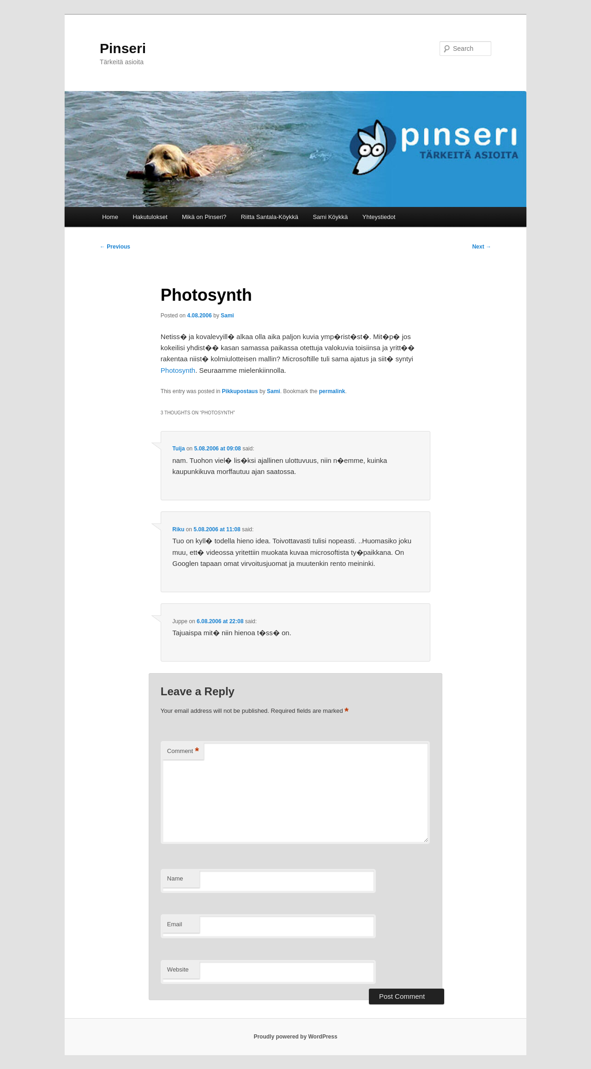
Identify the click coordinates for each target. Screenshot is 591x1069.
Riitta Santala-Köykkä (269, 216)
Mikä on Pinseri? (204, 216)
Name (175, 878)
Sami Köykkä (330, 216)
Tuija (178, 448)
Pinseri (123, 48)
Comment (183, 751)
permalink (332, 391)
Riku (178, 529)
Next (481, 246)
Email (174, 924)
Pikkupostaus (240, 391)
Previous (115, 246)
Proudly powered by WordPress (295, 1036)
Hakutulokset (150, 216)
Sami (227, 315)
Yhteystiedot (379, 216)
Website (178, 969)
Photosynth (178, 370)
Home (110, 216)
